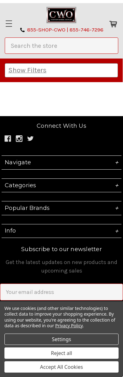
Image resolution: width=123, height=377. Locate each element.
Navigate (61, 162)
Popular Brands (61, 208)
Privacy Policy (69, 326)
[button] (61, 70)
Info (61, 231)
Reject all (61, 353)
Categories (61, 185)
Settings (61, 339)
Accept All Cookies (61, 366)
